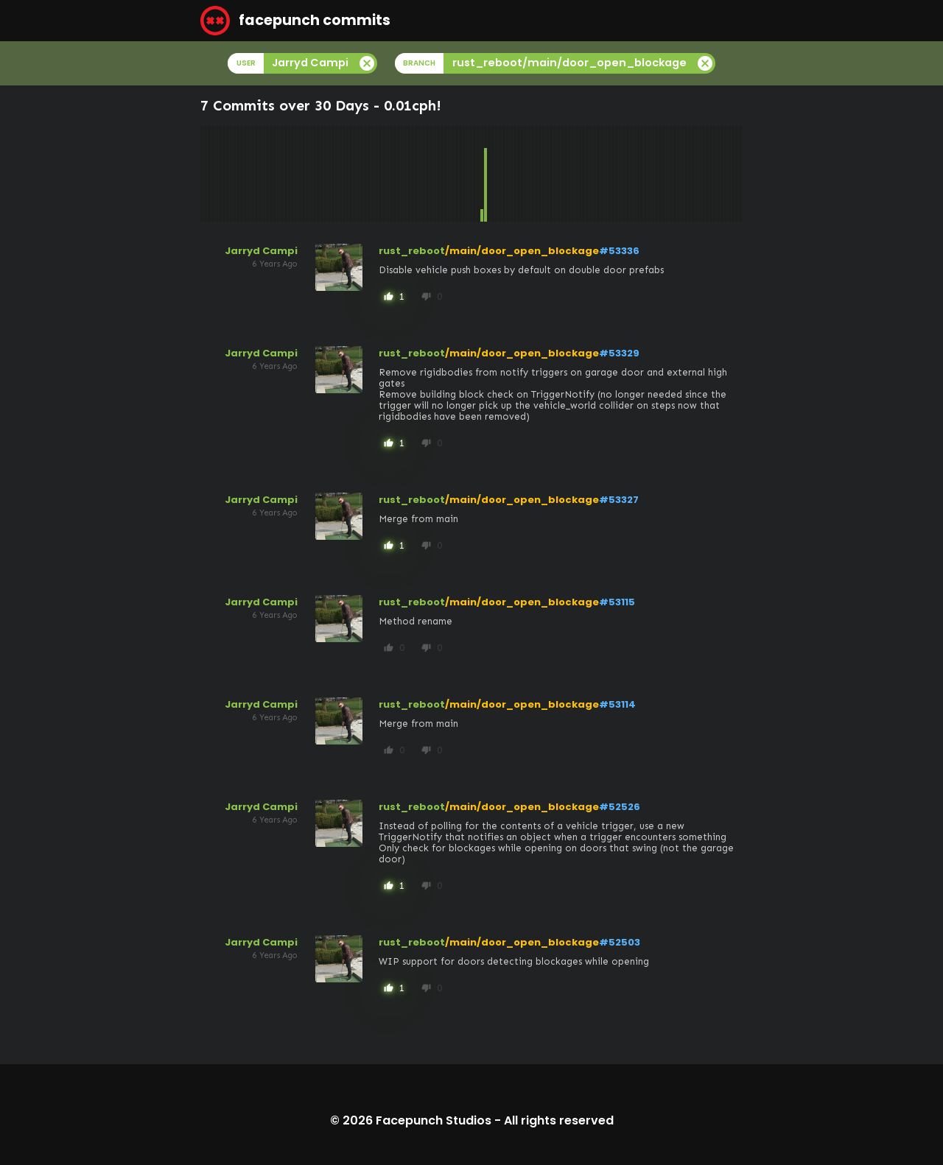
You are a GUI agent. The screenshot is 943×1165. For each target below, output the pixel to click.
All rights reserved (559, 1120)
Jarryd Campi (261, 251)
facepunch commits (295, 20)
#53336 (619, 251)
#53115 (617, 602)
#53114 (617, 704)
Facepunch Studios (433, 1120)
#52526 (619, 807)
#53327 (619, 500)
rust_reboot (412, 251)
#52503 (619, 942)
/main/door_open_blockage (522, 251)
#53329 (619, 353)
